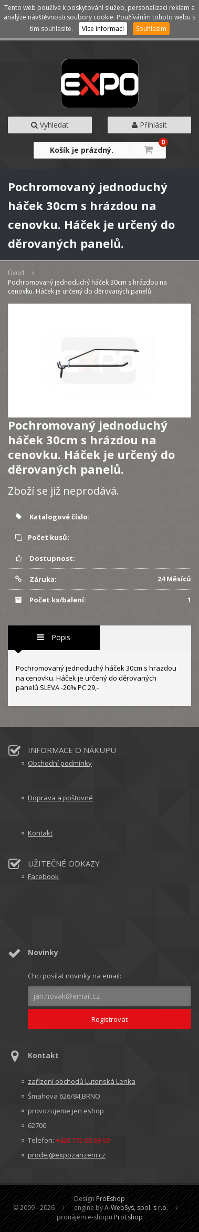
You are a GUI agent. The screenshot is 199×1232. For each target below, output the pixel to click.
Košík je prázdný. (81, 150)
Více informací (103, 28)
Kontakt (40, 833)
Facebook (43, 876)
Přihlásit (149, 125)
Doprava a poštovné (60, 797)
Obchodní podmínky (60, 763)
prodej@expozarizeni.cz (67, 1155)
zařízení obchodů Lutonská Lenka (81, 1081)
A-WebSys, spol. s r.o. (136, 1207)
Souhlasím (151, 28)
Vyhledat (50, 125)
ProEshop (110, 1198)
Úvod (16, 272)
